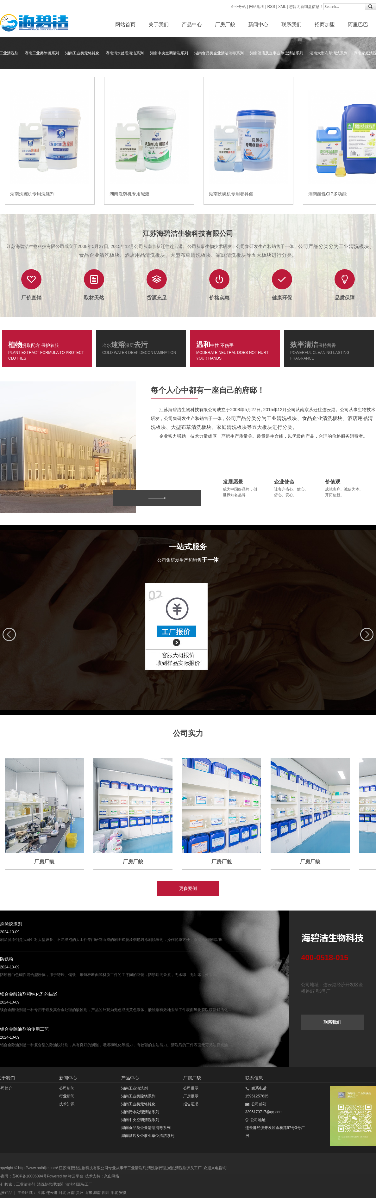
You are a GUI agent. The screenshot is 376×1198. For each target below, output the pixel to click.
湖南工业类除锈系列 (42, 53)
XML (282, 6)
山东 (88, 1192)
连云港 (52, 1192)
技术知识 (66, 1104)
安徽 (123, 1192)
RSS (271, 6)
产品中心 (192, 24)
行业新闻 (66, 1096)
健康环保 (282, 297)
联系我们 (291, 24)
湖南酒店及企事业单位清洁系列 (276, 53)
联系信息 (254, 1077)
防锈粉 (6, 958)
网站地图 (256, 6)
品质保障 (345, 297)
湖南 (97, 1192)
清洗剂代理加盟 (160, 1168)
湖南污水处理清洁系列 (125, 53)
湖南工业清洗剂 (134, 1088)
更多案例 (188, 888)
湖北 (114, 1192)
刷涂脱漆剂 (11, 923)
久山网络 (111, 1176)
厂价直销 (31, 297)
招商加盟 (325, 24)
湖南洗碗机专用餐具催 (231, 193)
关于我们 (158, 24)
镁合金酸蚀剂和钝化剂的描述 (29, 994)
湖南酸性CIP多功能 (327, 193)
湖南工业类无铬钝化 (82, 53)
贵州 (80, 1192)
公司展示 (190, 1088)
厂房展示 (190, 1096)
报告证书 (190, 1104)
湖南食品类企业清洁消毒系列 (219, 53)
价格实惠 (219, 297)
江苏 (41, 1192)
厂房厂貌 (225, 24)
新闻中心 (258, 24)
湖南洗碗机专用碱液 (129, 193)
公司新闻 (66, 1088)
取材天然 (94, 297)
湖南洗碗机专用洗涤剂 (32, 193)
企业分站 (238, 6)
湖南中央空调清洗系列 (169, 53)
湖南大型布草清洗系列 (329, 53)
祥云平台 (75, 1176)
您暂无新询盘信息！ (306, 6)
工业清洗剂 (136, 1168)
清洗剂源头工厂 (188, 1168)
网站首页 (125, 24)
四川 (106, 1192)
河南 (71, 1192)
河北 (62, 1192)
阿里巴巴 (358, 24)
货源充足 (157, 297)
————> (157, 498)
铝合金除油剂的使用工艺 (24, 1029)
